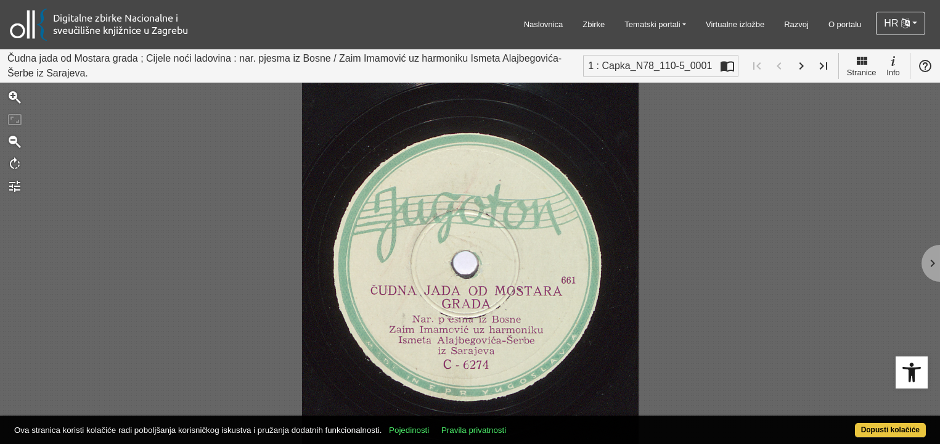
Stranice (862, 65)
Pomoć (925, 66)
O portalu (844, 24)
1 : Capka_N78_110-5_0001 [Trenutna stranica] (650, 65)
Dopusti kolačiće (840, 423)
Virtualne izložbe (735, 24)
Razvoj (796, 24)
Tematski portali (652, 24)
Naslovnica (543, 24)
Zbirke (593, 24)
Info (893, 65)
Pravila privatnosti (520, 423)
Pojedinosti (456, 423)
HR (897, 23)
